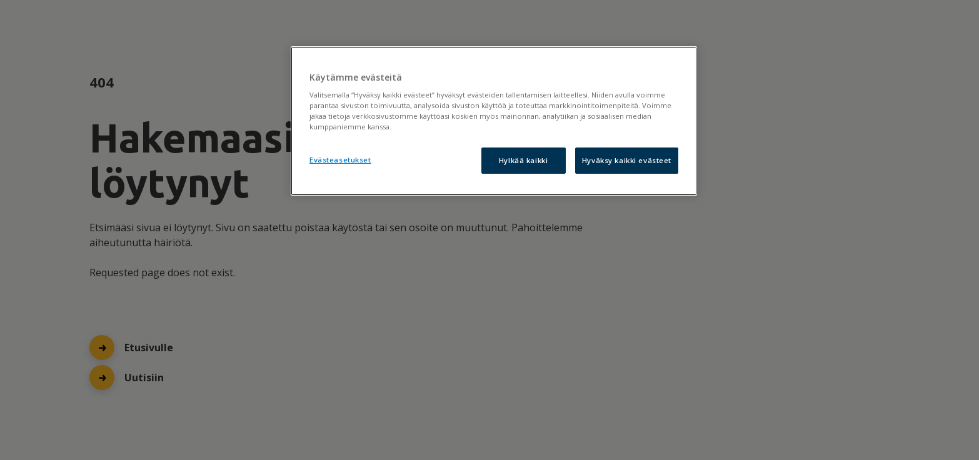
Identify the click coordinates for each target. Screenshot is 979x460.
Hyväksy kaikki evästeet (626, 160)
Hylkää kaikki (523, 160)
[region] (494, 121)
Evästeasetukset (340, 159)
